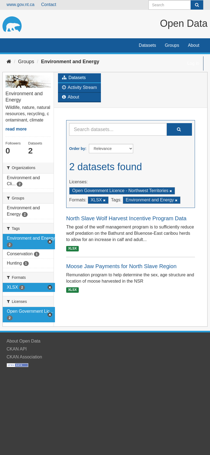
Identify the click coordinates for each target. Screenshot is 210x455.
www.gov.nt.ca (20, 4)
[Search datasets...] (118, 129)
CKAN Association (24, 357)
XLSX (72, 248)
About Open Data (23, 341)
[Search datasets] (175, 5)
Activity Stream (79, 87)
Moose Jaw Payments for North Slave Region (121, 266)
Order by (77, 148)
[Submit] (197, 5)
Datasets (147, 45)
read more (16, 129)
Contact (48, 4)
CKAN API (17, 349)
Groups (172, 45)
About (193, 45)
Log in (193, 63)
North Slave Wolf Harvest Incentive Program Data (126, 218)
